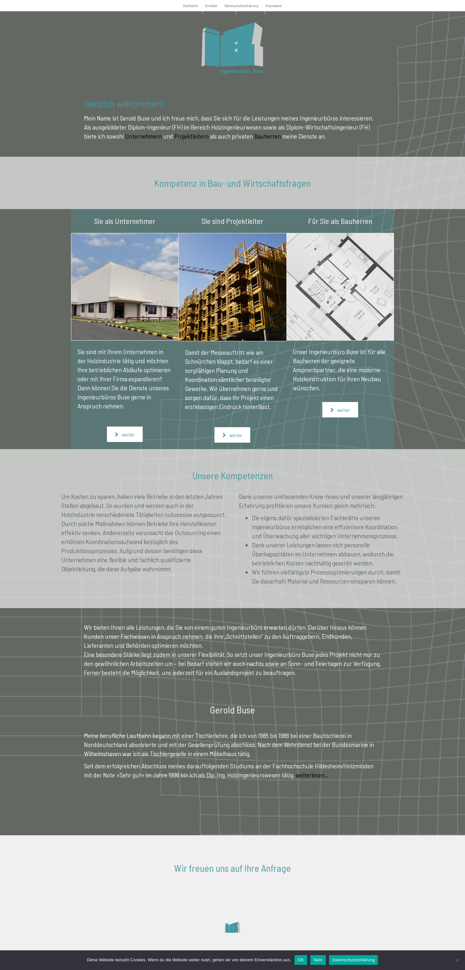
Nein (318, 959)
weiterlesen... (312, 775)
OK (301, 959)
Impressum (273, 5)
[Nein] (457, 960)
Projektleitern (191, 136)
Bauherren (267, 136)
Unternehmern (143, 136)
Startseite (190, 5)
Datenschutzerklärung (241, 5)
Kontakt (211, 5)
